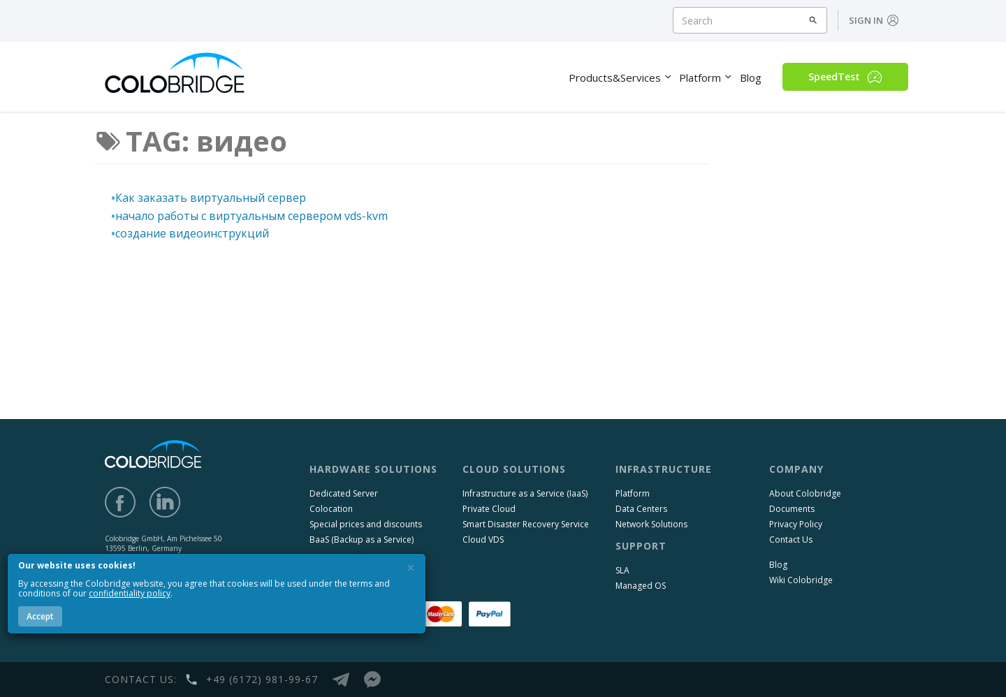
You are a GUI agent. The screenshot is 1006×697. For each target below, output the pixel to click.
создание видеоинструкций (192, 233)
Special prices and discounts (365, 524)
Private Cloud (489, 509)
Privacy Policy (795, 524)
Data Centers (641, 509)
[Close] (411, 568)
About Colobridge (805, 493)
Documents (792, 509)
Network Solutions (651, 524)
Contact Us (790, 539)
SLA (622, 570)
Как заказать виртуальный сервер (210, 197)
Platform (632, 493)
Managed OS (640, 586)
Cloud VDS (483, 539)
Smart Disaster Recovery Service (525, 524)
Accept (40, 616)
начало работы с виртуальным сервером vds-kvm (251, 215)
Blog (778, 565)
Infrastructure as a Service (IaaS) (525, 493)
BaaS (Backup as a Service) (361, 539)
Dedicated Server (343, 493)
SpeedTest (845, 77)
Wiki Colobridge (801, 580)
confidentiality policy (129, 593)
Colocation (331, 509)
